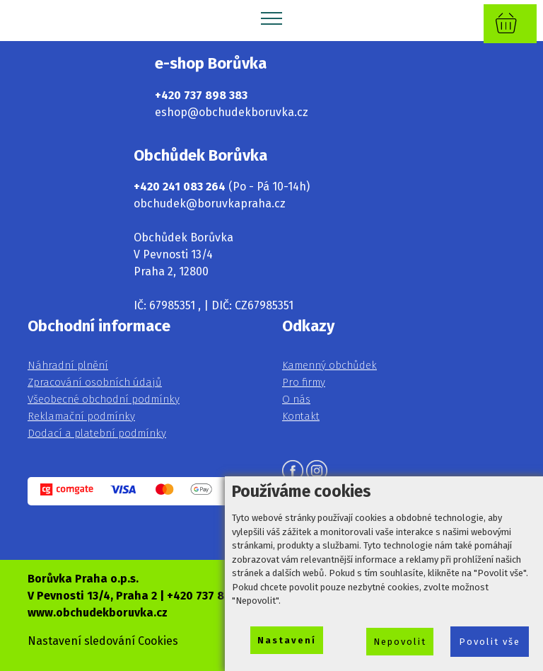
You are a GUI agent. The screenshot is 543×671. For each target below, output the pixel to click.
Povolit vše (489, 641)
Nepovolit (399, 641)
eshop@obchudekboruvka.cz (231, 112)
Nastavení (286, 640)
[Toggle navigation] (272, 17)
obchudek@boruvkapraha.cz (210, 203)
